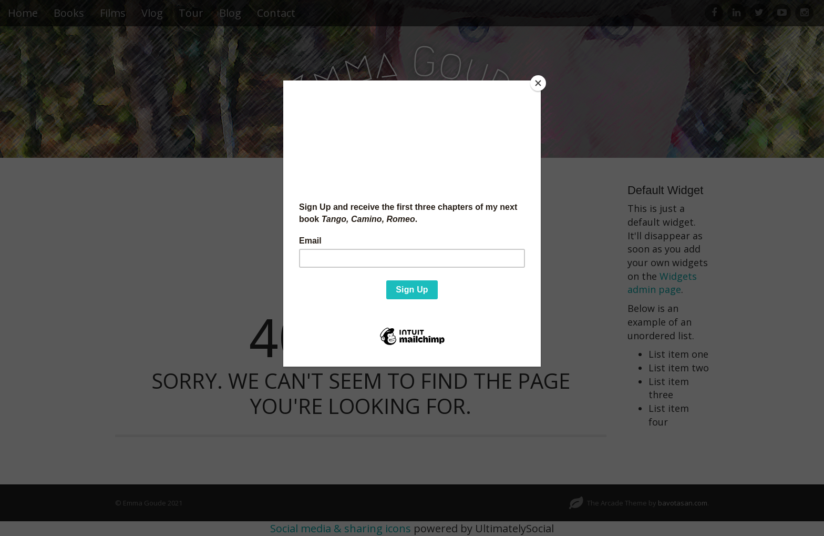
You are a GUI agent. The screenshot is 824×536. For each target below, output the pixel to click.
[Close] (538, 83)
